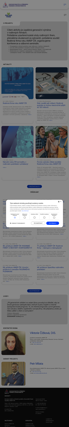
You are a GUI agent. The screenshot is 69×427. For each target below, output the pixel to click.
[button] (17, 223)
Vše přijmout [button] (52, 223)
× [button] (60, 201)
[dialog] (34, 213)
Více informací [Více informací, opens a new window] (25, 210)
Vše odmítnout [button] (38, 223)
